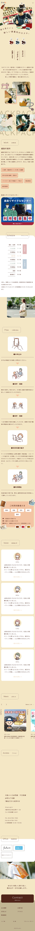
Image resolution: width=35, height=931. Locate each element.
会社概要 (3, 908)
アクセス (20, 911)
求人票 (14, 921)
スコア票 (3, 921)
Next (6, 704)
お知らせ (3, 911)
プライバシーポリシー (29, 921)
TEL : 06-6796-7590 (8, 928)
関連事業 (3, 915)
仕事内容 (20, 908)
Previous (1, 704)
